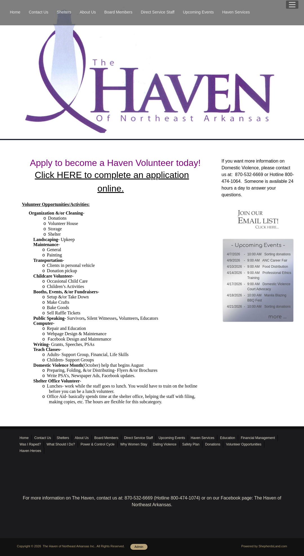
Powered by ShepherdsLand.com (264, 546)
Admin (139, 546)
